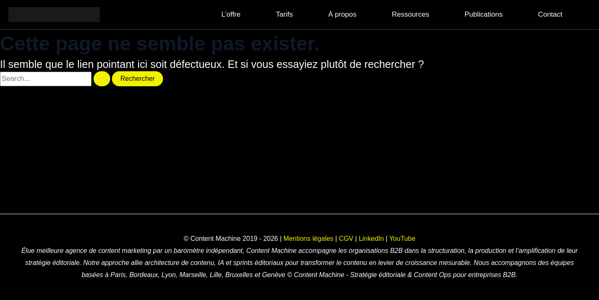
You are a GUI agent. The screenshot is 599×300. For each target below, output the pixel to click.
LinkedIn (371, 238)
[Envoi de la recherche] (102, 78)
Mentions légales (309, 238)
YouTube (402, 238)
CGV (346, 238)
